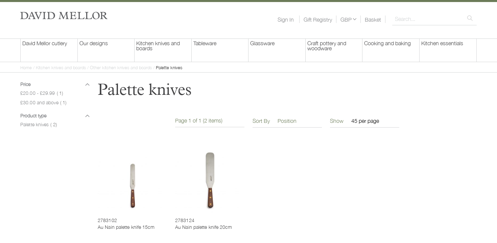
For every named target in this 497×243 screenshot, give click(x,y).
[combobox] (434, 18)
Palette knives (38, 124)
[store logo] (64, 15)
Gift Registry (318, 19)
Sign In (286, 19)
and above (43, 102)
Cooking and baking (387, 43)
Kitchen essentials (442, 43)
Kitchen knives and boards (158, 45)
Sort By (261, 120)
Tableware (204, 43)
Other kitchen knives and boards (121, 67)
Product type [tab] (33, 115)
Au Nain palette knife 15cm (126, 226)
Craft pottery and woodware (326, 45)
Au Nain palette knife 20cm (203, 226)
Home (26, 67)
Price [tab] (25, 84)
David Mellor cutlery (44, 43)
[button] (348, 19)
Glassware (262, 43)
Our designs (93, 43)
